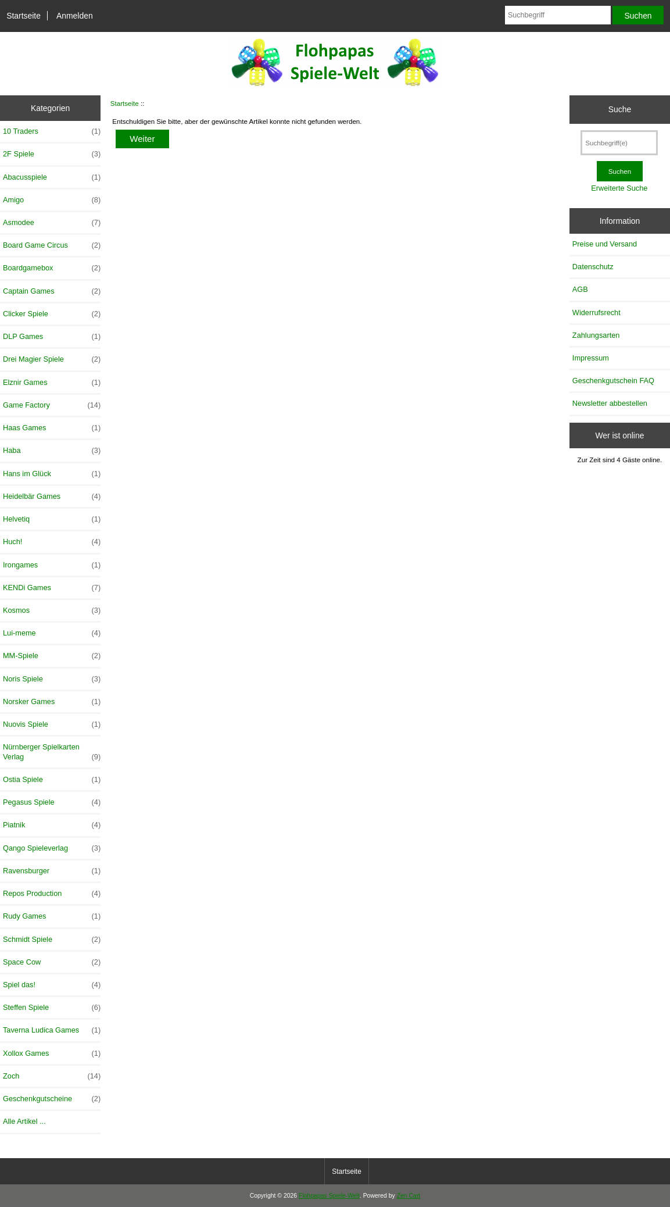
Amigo (52, 200)
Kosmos (52, 610)
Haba (52, 450)
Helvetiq (52, 519)
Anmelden (74, 15)
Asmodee (52, 222)
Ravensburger (52, 871)
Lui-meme (52, 633)
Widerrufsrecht (596, 312)
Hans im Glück (52, 473)
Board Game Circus (52, 245)
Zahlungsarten (596, 335)
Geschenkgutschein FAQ (613, 380)
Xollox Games (52, 1053)
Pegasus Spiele (52, 802)
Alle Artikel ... (24, 1121)
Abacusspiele (52, 177)
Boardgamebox (52, 268)
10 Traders (52, 131)
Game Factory (52, 405)
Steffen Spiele (52, 1007)
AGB (580, 289)
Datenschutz (593, 266)
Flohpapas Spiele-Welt (329, 1195)
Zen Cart (409, 1195)
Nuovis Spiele (52, 724)
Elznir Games (52, 382)
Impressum (590, 357)
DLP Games (52, 336)
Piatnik (52, 825)
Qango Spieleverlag (52, 848)
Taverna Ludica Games (52, 1030)
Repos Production (52, 893)
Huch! (52, 542)
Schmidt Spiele (52, 939)
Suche (619, 109)
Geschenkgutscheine (52, 1099)
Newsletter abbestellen (609, 403)
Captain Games (52, 291)
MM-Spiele (52, 655)
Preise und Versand (604, 244)
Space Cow (52, 962)
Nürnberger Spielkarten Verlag (52, 751)
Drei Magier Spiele (52, 359)
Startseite (23, 15)
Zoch (52, 1076)
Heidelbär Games (52, 496)
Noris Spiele (52, 679)
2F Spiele (52, 154)
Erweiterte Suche (619, 188)
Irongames (52, 565)
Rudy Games (52, 916)
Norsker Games (52, 701)
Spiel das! (52, 985)
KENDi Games (52, 587)
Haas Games (52, 428)
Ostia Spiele (52, 779)
